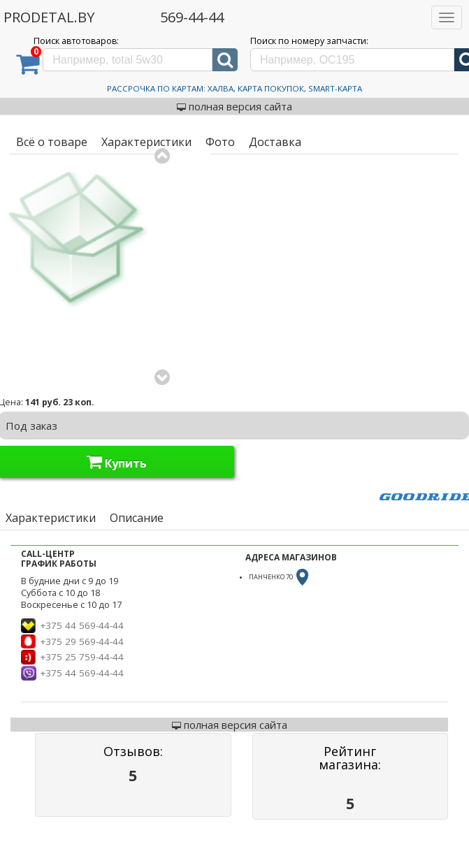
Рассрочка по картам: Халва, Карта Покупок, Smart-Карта (234, 88)
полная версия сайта (234, 106)
